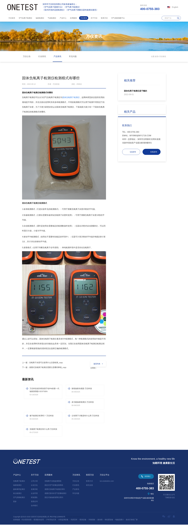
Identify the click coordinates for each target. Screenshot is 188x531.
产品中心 (63, 18)
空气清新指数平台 (118, 18)
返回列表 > (97, 364)
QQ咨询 (133, 152)
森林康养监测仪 (19, 496)
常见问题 (73, 56)
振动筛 (100, 526)
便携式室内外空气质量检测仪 (55, 500)
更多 (15, 508)
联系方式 (89, 487)
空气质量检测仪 (19, 504)
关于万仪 (94, 18)
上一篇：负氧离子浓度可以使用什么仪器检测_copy (44, 362)
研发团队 (34, 504)
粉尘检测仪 (17, 500)
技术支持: (69, 523)
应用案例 (73, 18)
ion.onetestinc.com (107, 487)
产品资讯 (57, 56)
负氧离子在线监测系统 (53, 487)
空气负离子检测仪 (25, 18)
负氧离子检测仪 (19, 487)
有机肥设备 (109, 526)
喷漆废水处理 (39, 526)
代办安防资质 (26, 526)
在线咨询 (153, 152)
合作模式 (34, 512)
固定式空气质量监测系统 (54, 491)
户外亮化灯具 (51, 526)
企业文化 (34, 491)
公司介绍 (34, 487)
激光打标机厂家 (132, 526)
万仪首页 (11, 18)
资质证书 (34, 508)
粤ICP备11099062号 (57, 523)
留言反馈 (89, 491)
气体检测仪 (52, 18)
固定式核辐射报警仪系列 (54, 504)
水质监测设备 (63, 526)
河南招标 (91, 526)
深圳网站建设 (78, 523)
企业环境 (34, 500)
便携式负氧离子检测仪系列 (55, 496)
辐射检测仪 (40, 18)
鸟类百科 (74, 526)
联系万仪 (104, 18)
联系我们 (147, 483)
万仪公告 (27, 56)
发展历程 (34, 496)
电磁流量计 (119, 526)
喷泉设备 (83, 526)
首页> (157, 56)
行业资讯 (42, 56)
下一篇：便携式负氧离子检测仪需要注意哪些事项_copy (45, 367)
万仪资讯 (83, 18)
